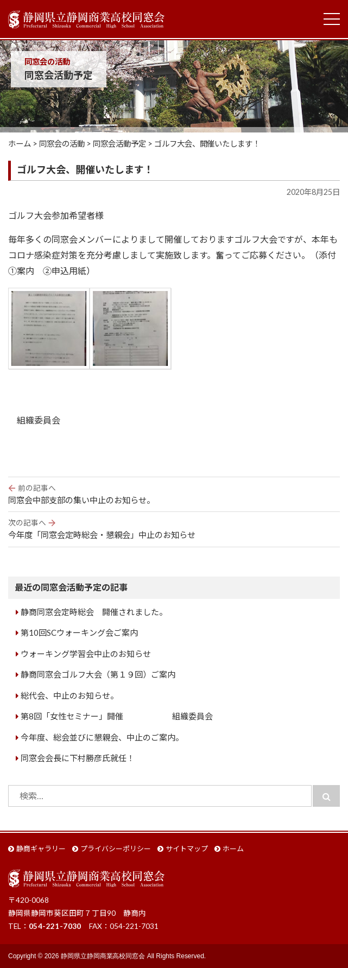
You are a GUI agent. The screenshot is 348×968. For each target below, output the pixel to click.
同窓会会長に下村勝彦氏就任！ (78, 758)
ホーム (233, 848)
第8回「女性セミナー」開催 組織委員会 (117, 716)
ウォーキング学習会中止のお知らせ (86, 654)
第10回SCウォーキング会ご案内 (79, 632)
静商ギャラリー (41, 848)
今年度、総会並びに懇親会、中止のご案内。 (102, 737)
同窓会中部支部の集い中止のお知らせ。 (174, 494)
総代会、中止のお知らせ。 (69, 695)
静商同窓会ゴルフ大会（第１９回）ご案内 (98, 674)
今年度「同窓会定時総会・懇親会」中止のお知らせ (174, 528)
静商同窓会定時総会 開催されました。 (94, 612)
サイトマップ (187, 848)
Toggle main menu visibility (332, 16)
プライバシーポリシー (115, 848)
